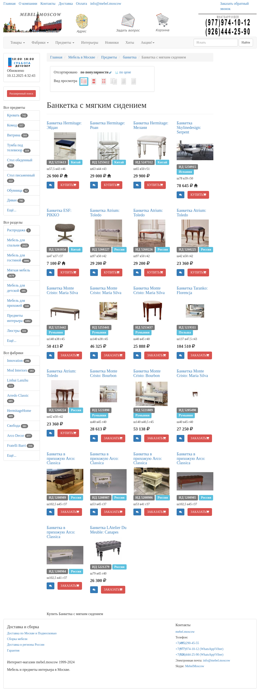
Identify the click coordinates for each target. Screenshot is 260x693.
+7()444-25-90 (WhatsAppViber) (199, 654)
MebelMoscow (194, 666)
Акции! (147, 42)
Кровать (17, 115)
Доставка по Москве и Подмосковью (32, 633)
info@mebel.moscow (105, 3)
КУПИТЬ (68, 185)
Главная (9, 3)
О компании (28, 3)
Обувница (18, 190)
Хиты (129, 42)
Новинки (112, 42)
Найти (246, 42)
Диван (16, 200)
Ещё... (11, 210)
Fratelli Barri (20, 445)
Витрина (18, 135)
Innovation (19, 360)
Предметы (65, 42)
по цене (123, 72)
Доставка (65, 3)
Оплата (81, 3)
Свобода (17, 425)
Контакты (47, 3)
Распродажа (19, 230)
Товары (17, 42)
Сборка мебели (17, 639)
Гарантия (13, 650)
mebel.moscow (185, 631)
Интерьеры (89, 42)
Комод (16, 125)
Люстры (17, 331)
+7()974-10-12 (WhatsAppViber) (199, 649)
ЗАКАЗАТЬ (69, 355)
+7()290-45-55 (187, 643)
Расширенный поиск (21, 93)
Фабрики (40, 42)
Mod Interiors (21, 370)
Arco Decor (19, 435)
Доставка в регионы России (25, 644)
